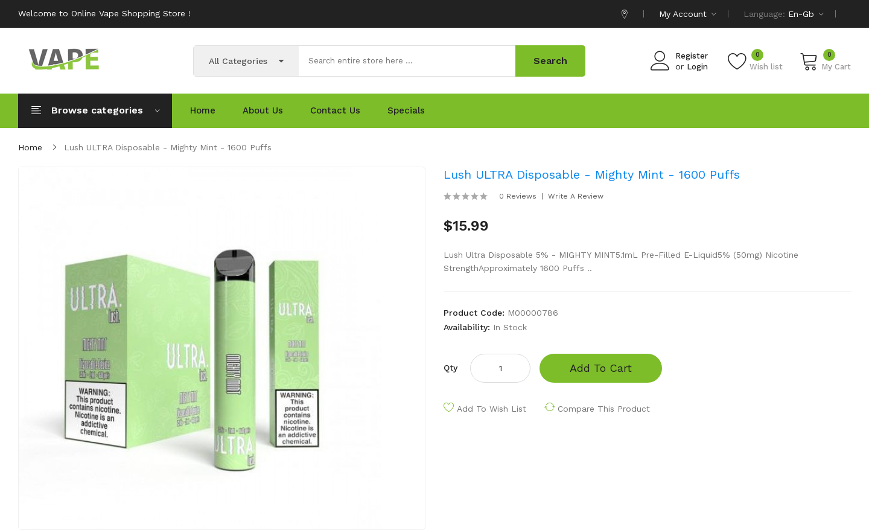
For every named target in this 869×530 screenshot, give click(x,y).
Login (697, 66)
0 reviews (517, 196)
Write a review (575, 196)
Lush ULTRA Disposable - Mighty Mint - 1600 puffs (168, 147)
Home (30, 147)
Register (691, 55)
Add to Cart (601, 368)
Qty (450, 367)
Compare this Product (604, 408)
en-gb (806, 14)
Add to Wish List (491, 408)
